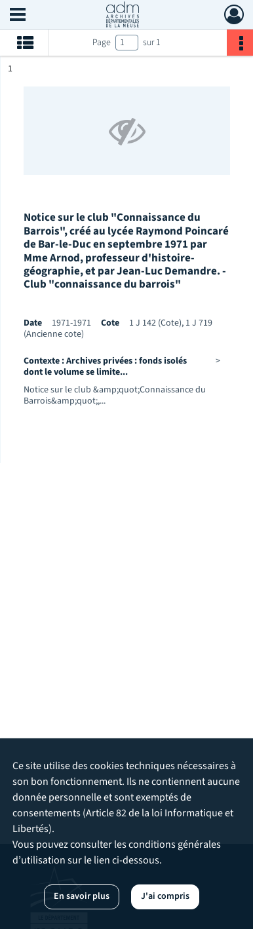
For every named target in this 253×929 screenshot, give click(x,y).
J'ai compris (165, 896)
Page (101, 42)
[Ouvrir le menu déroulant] (18, 16)
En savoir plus (81, 896)
